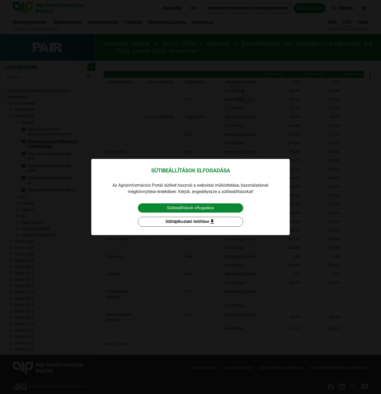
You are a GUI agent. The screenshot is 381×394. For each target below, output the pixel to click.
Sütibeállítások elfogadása (191, 207)
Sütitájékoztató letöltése (190, 222)
